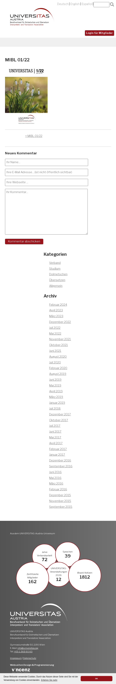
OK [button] (96, 679)
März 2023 (56, 316)
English (75, 4)
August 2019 (57, 374)
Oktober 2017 (58, 420)
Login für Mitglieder (99, 32)
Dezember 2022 (60, 322)
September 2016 (60, 466)
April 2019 (56, 391)
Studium (54, 268)
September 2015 (60, 507)
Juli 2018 (55, 408)
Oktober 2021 (58, 345)
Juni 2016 (55, 472)
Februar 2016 (58, 489)
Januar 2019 (57, 403)
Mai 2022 (55, 333)
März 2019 (56, 397)
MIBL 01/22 (34, 136)
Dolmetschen (58, 274)
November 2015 (60, 501)
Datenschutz (29, 658)
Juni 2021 (55, 351)
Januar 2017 (57, 454)
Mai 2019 (55, 385)
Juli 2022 (54, 328)
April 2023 (56, 310)
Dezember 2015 (60, 495)
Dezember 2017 (60, 414)
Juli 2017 (54, 426)
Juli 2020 (55, 362)
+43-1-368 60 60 (23, 651)
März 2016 (56, 483)
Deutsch (62, 4)
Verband (55, 263)
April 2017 (56, 443)
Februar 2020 (58, 368)
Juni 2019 (55, 379)
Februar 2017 (58, 449)
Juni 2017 (55, 431)
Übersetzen (57, 280)
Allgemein (55, 286)
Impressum (16, 658)
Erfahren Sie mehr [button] (49, 680)
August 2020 (58, 356)
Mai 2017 (55, 437)
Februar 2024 (58, 305)
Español (87, 4)
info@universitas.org (27, 648)
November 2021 (60, 339)
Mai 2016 (55, 478)
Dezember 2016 (60, 460)
